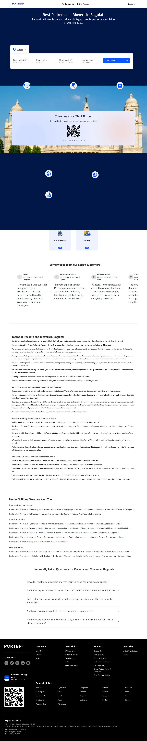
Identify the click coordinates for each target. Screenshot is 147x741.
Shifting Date (87, 60)
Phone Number (65, 60)
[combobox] (20, 62)
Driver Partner (83, 3)
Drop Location (41, 60)
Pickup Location (19, 60)
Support (131, 3)
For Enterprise (68, 3)
